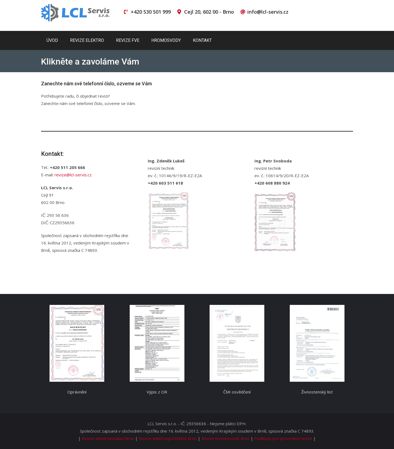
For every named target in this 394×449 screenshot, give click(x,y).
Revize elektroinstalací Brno (108, 438)
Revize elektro (87, 40)
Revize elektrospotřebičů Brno (168, 438)
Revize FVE (127, 40)
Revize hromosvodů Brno (225, 438)
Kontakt (202, 40)
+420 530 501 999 (151, 11)
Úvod (52, 40)
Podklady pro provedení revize (283, 438)
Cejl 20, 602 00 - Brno (209, 11)
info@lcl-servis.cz (267, 11)
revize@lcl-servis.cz (73, 174)
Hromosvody (166, 40)
